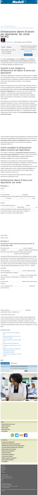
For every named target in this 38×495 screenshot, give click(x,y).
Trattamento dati (4, 474)
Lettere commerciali (6, 425)
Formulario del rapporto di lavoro (10, 26)
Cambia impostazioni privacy (7, 477)
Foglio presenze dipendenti (8, 454)
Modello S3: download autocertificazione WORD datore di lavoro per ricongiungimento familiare (12, 350)
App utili (2, 465)
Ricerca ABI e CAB (6, 429)
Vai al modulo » (28, 54)
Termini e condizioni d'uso (6, 476)
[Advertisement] (19, 14)
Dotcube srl (9, 483)
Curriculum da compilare (7, 456)
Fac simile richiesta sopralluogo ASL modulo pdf (12, 447)
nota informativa (24, 47)
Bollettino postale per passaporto (9, 457)
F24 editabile (4, 461)
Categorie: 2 (3, 469)
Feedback (14, 363)
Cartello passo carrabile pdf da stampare (11, 443)
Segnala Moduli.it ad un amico (8, 424)
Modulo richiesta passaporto (8, 450)
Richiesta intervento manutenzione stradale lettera (13, 445)
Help (2, 479)
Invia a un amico (5, 363)
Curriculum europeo (6, 452)
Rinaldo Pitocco (9, 42)
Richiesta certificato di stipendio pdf (11, 343)
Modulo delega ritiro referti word (9, 449)
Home (2, 26)
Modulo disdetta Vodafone (7, 459)
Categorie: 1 (3, 467)
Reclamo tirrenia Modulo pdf (8, 442)
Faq (2, 481)
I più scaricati (4, 431)
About (2, 470)
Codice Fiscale (5, 427)
